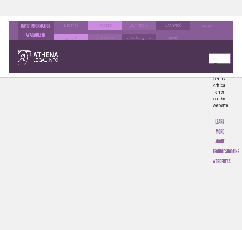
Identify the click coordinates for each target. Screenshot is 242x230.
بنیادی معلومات (139, 38)
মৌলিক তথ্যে (105, 38)
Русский (105, 25)
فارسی (71, 38)
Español (71, 25)
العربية (207, 25)
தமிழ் (173, 38)
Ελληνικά (173, 25)
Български (139, 25)
